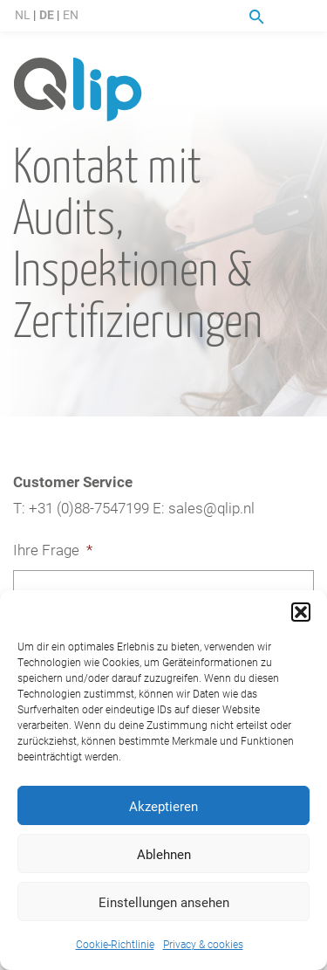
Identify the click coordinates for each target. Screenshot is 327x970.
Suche (256, 17)
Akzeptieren (163, 806)
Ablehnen (164, 854)
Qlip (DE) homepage (77, 90)
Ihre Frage (52, 550)
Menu (303, 17)
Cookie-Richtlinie (115, 944)
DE (46, 14)
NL (23, 14)
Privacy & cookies (203, 944)
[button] (301, 612)
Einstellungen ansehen (164, 902)
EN (70, 14)
